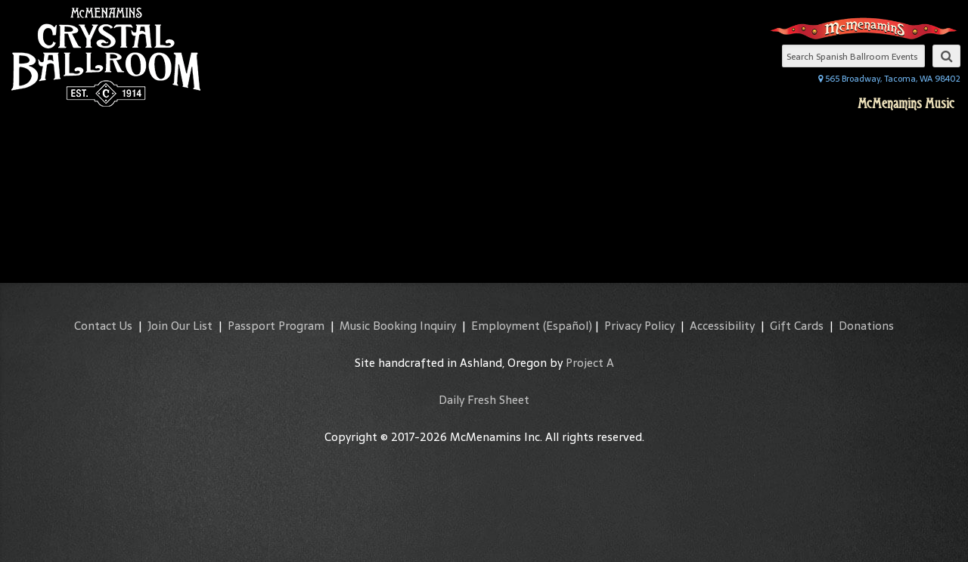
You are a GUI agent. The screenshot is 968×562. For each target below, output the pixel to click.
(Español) (567, 325)
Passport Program (276, 325)
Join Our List (180, 325)
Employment (505, 325)
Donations (866, 325)
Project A (590, 362)
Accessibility (722, 325)
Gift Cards (797, 325)
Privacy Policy (639, 325)
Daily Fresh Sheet (484, 399)
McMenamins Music (906, 103)
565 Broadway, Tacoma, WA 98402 (889, 78)
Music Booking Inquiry (398, 325)
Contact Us (103, 325)
